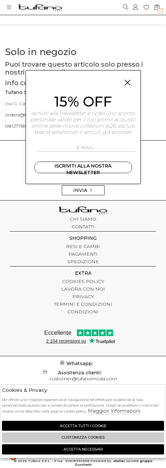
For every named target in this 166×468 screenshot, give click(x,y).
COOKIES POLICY (83, 281)
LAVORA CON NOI (83, 289)
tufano (83, 211)
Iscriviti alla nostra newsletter (83, 168)
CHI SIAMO (83, 219)
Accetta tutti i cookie (83, 425)
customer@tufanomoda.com (83, 376)
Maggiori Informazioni (114, 411)
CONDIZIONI (83, 312)
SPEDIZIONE (83, 262)
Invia (83, 190)
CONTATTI (83, 227)
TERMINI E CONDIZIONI (83, 304)
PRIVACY (83, 296)
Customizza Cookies (83, 437)
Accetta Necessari (83, 449)
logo (40, 7)
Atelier (119, 461)
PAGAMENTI (83, 254)
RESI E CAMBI (83, 246)
